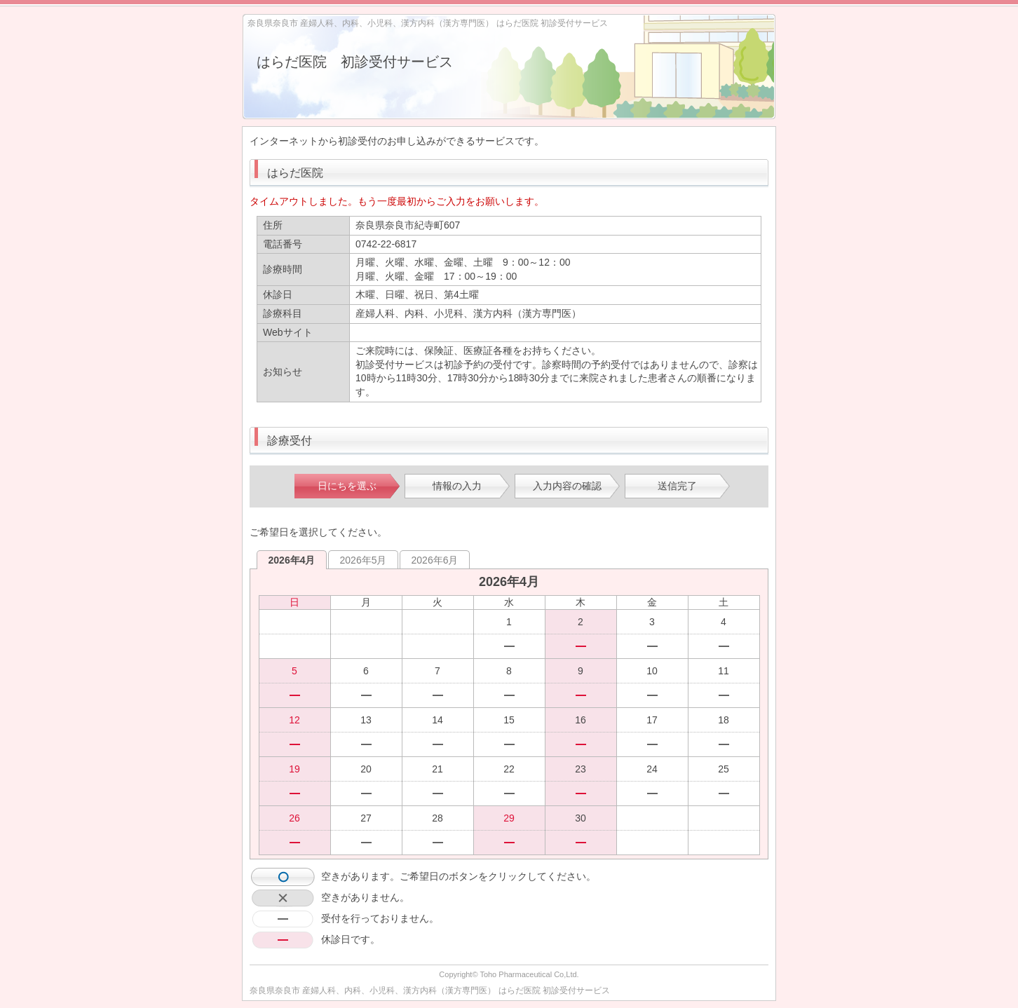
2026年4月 (292, 560)
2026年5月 (363, 560)
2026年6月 (435, 560)
